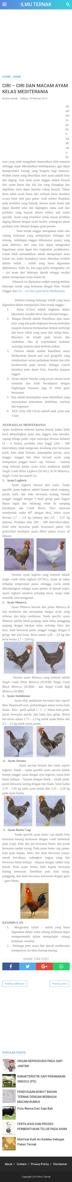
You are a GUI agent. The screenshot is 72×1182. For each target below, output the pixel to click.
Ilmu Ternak (36, 4)
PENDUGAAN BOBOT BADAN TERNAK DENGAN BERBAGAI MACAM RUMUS (37, 1096)
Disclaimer (60, 1164)
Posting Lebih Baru (15, 983)
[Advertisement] (36, 44)
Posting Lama (59, 983)
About (8, 1164)
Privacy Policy (40, 1164)
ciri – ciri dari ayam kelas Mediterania (41, 291)
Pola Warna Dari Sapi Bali (35, 1108)
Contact (21, 1164)
